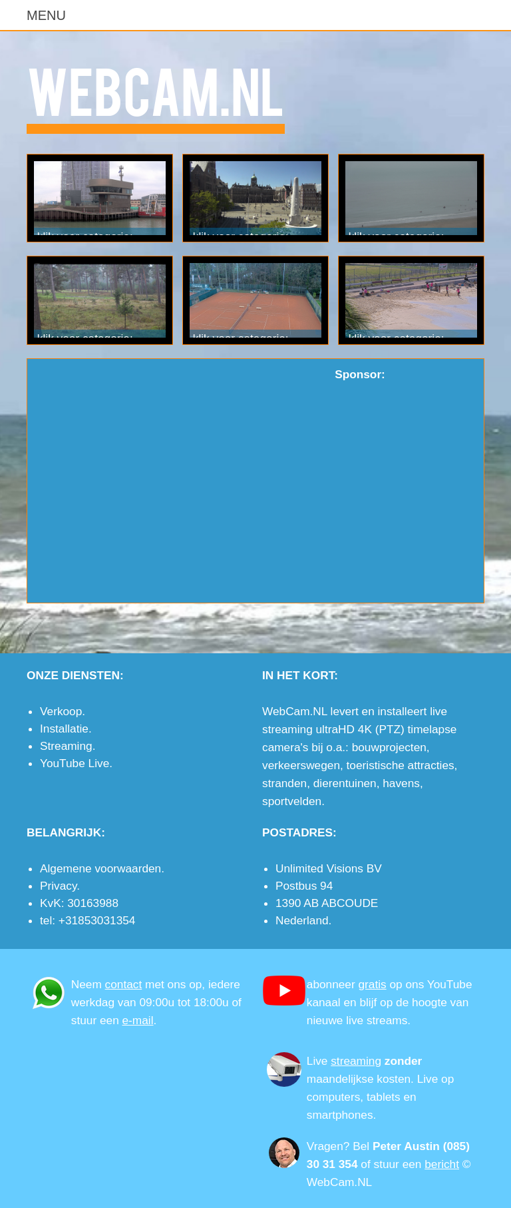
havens (401, 783)
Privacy (58, 885)
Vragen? (328, 1146)
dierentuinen (345, 783)
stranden (284, 783)
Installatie (64, 728)
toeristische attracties (400, 765)
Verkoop (61, 711)
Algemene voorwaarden (100, 868)
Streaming (66, 746)
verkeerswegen (301, 765)
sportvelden (291, 801)
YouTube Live (74, 763)
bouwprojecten (389, 747)
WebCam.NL (156, 88)
